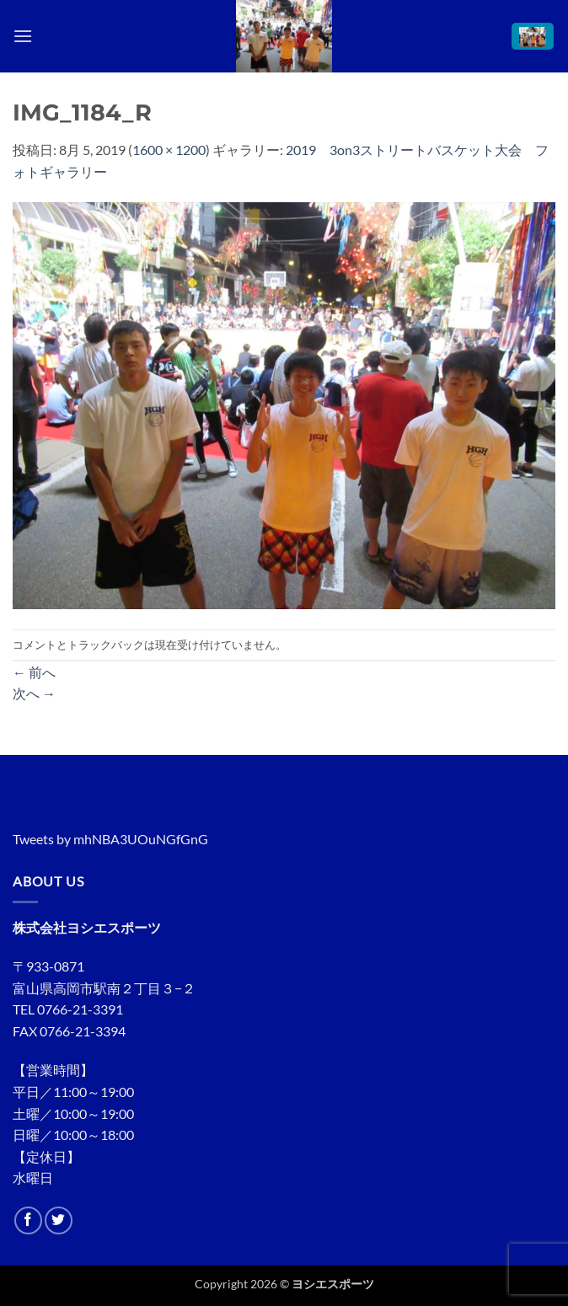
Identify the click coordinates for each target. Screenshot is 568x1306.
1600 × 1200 (169, 150)
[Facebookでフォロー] (28, 1220)
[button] (23, 35)
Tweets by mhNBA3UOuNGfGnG (110, 839)
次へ (34, 693)
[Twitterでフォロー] (58, 1220)
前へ (34, 672)
